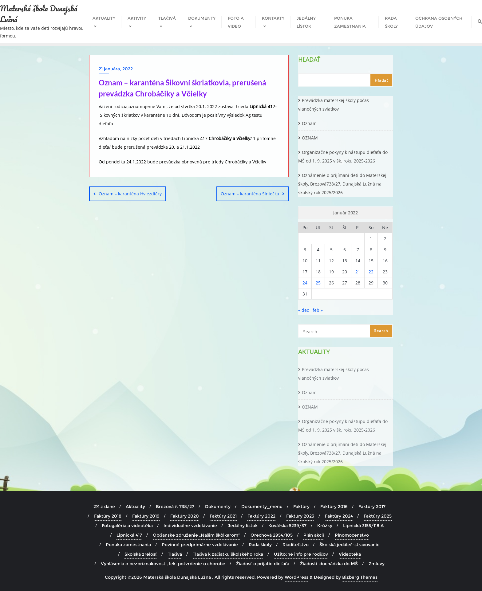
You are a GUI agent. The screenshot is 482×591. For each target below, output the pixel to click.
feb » (318, 310)
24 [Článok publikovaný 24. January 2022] (304, 283)
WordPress (296, 577)
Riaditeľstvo (295, 544)
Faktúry (301, 506)
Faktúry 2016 (334, 506)
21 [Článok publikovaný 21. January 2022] (357, 272)
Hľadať (309, 60)
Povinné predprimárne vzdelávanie (200, 544)
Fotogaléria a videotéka (127, 525)
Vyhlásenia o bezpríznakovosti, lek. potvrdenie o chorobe (163, 563)
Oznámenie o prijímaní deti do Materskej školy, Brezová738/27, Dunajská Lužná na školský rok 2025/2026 (342, 183)
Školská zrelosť (140, 554)
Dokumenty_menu (261, 506)
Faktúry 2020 (184, 516)
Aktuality (135, 506)
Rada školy (260, 544)
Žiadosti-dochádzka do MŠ (329, 563)
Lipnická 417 (129, 535)
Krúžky (324, 525)
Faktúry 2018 (107, 516)
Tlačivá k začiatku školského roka (228, 554)
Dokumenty (218, 506)
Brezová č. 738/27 (175, 506)
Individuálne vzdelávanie (190, 525)
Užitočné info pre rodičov (301, 554)
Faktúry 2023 (300, 516)
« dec (303, 310)
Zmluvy (377, 563)
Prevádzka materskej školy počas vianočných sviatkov (333, 104)
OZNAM (310, 138)
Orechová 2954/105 (272, 535)
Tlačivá (175, 554)
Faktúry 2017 (371, 506)
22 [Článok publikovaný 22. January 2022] (371, 272)
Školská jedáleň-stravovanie (349, 544)
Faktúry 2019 (146, 516)
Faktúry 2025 (378, 516)
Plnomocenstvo (352, 535)
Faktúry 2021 (223, 516)
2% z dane (104, 506)
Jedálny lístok (243, 525)
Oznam (309, 123)
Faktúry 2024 (339, 516)
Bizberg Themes (359, 577)
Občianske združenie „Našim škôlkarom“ (196, 535)
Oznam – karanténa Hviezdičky (130, 194)
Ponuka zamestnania (128, 544)
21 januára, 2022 (116, 69)
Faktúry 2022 (261, 516)
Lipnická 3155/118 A (363, 525)
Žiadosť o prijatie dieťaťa (262, 563)
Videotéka (350, 554)
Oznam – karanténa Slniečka (250, 194)
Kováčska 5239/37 (287, 525)
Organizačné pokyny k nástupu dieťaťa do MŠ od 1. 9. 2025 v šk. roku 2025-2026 (343, 156)
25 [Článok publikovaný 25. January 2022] (318, 283)
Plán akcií (313, 535)
